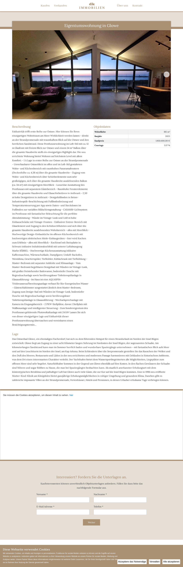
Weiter (91, 522)
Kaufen (45, 5)
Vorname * (42, 494)
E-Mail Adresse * (45, 506)
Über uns (122, 5)
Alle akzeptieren (171, 561)
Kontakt (137, 5)
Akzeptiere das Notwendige (132, 561)
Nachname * (100, 494)
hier (71, 395)
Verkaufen (60, 5)
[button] (166, 74)
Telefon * (98, 506)
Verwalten (155, 561)
